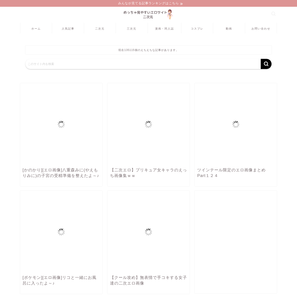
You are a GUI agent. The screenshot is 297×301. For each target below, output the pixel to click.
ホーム (36, 29)
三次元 (131, 29)
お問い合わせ (260, 29)
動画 (229, 29)
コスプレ (197, 29)
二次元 (100, 29)
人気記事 (68, 29)
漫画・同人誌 (164, 29)
